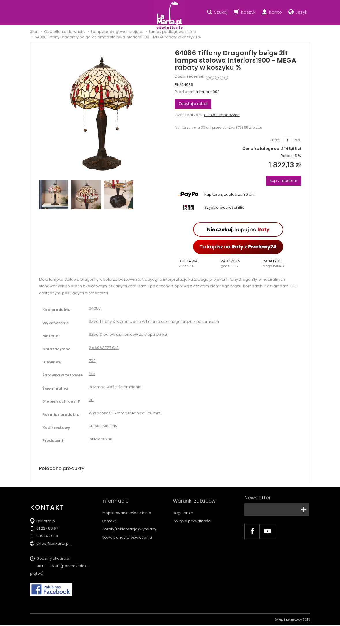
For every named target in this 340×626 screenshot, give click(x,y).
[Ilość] (287, 140)
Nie (92, 373)
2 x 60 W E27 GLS (104, 347)
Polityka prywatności (192, 515)
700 (92, 360)
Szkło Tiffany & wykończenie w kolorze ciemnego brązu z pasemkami (154, 321)
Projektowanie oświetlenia (126, 507)
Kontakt (109, 515)
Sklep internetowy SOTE (292, 620)
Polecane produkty (63, 468)
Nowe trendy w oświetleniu (127, 532)
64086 (95, 308)
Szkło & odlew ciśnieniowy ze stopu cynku (128, 334)
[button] (196, 263)
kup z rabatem (283, 180)
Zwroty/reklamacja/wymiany (129, 524)
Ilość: (275, 140)
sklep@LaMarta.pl (53, 544)
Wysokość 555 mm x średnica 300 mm (125, 413)
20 (91, 400)
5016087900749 (103, 426)
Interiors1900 (208, 92)
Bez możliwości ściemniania (115, 387)
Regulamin (183, 507)
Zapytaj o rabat (193, 103)
